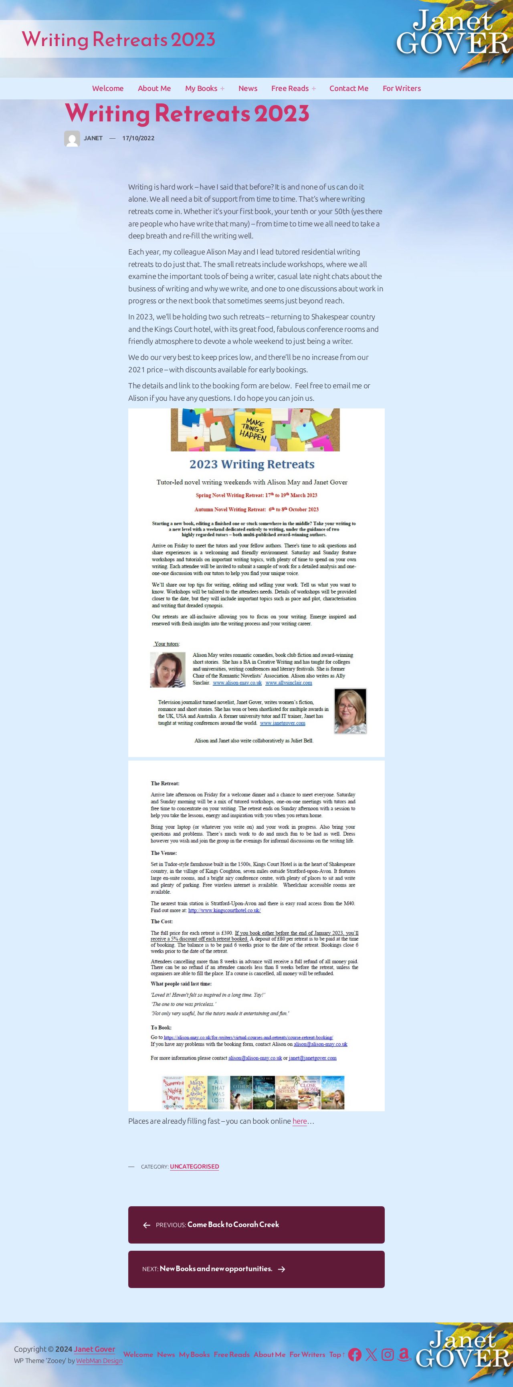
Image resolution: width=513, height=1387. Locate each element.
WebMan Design (99, 1361)
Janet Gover (94, 1349)
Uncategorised (194, 1166)
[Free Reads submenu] (314, 89)
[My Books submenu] (222, 89)
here (300, 1121)
